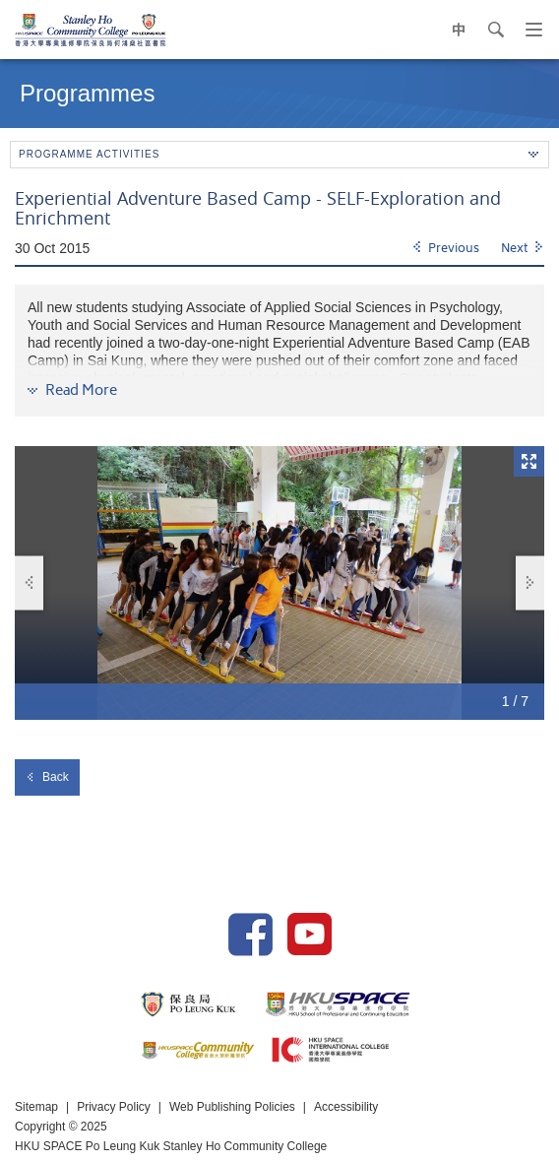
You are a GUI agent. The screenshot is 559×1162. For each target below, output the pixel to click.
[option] (279, 583)
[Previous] (445, 249)
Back (47, 777)
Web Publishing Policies (232, 1107)
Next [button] (530, 582)
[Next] (522, 249)
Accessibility (346, 1107)
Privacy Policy (114, 1107)
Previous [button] (29, 582)
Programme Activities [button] (278, 154)
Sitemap (36, 1107)
